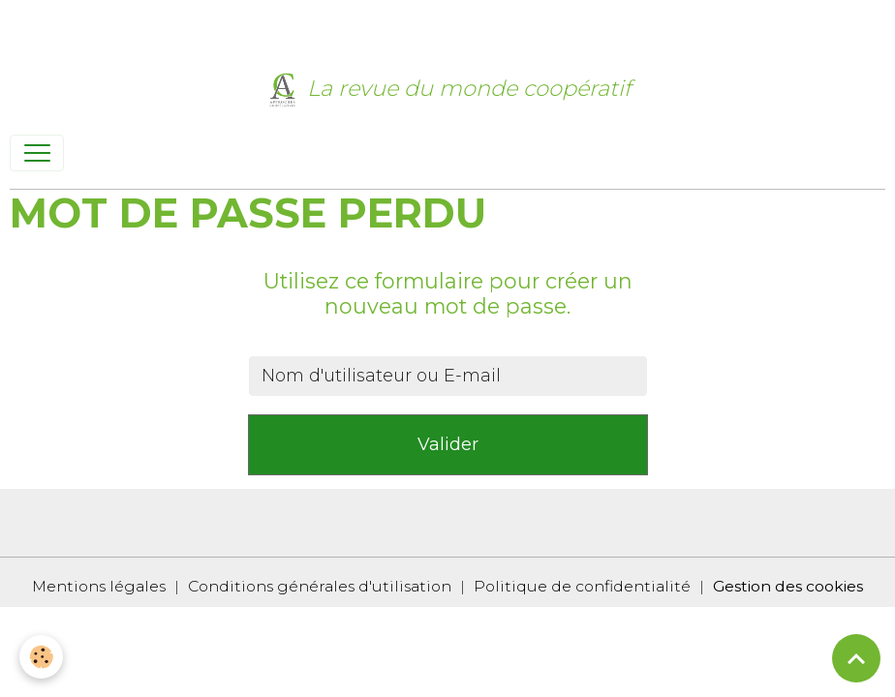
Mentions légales (99, 586)
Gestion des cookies (788, 586)
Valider (447, 444)
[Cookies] (41, 657)
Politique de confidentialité (582, 586)
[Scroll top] (856, 658)
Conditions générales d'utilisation (319, 586)
